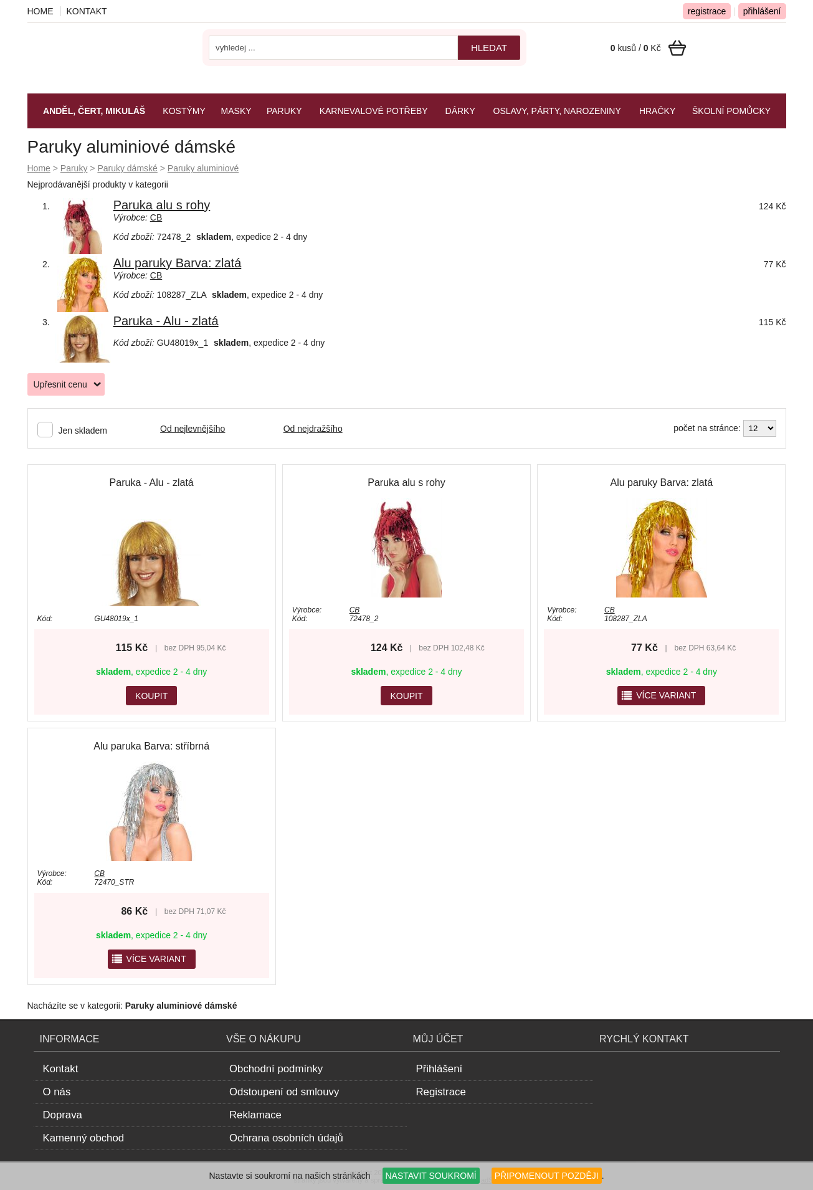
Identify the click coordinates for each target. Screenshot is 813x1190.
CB (156, 217)
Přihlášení (439, 1069)
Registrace (441, 1092)
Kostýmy (184, 111)
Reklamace (255, 1115)
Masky (236, 111)
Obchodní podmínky (276, 1069)
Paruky (74, 168)
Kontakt (87, 11)
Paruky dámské (127, 168)
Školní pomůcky (731, 111)
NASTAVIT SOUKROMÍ (431, 1176)
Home (38, 168)
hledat (489, 47)
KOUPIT (151, 696)
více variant (658, 695)
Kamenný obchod (84, 1138)
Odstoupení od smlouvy (284, 1092)
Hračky (657, 111)
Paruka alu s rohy (162, 205)
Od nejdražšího (313, 429)
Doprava (62, 1115)
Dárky (460, 111)
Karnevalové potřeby (374, 111)
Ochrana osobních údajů (286, 1138)
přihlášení (762, 11)
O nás (57, 1092)
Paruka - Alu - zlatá (166, 321)
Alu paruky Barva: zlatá (177, 263)
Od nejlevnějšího (192, 429)
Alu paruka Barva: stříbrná (151, 746)
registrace (707, 11)
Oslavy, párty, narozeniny (557, 111)
